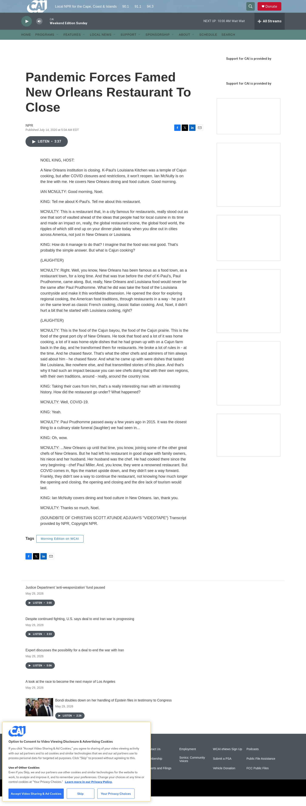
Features (72, 44)
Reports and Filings (158, 777)
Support (128, 44)
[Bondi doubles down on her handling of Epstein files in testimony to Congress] (39, 717)
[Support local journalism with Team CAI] (248, 126)
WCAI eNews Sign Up (227, 758)
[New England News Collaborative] (248, 383)
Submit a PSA (222, 768)
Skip (80, 794)
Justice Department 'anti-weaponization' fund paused (65, 597)
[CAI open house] (248, 247)
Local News (100, 44)
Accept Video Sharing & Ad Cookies (36, 794)
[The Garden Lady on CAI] (248, 184)
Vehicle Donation (224, 777)
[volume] (39, 31)
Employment (187, 758)
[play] (26, 30)
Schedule (208, 44)
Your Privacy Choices (116, 794)
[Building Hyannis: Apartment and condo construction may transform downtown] (248, 445)
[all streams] (269, 30)
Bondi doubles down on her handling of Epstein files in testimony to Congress (113, 710)
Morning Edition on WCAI (60, 548)
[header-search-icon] (252, 11)
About (184, 44)
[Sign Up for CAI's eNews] (248, 310)
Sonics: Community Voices (192, 769)
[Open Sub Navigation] (57, 44)
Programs (44, 44)
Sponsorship (158, 44)
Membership (154, 768)
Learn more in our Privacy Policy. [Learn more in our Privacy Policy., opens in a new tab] (88, 782)
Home (26, 44)
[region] (76, 762)
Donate (273, 11)
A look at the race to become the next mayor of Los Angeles (70, 691)
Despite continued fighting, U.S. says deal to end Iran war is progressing (80, 628)
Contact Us (153, 758)
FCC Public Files (257, 777)
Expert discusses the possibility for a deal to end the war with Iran (75, 660)
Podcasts (252, 758)
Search (228, 44)
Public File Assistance (260, 768)
